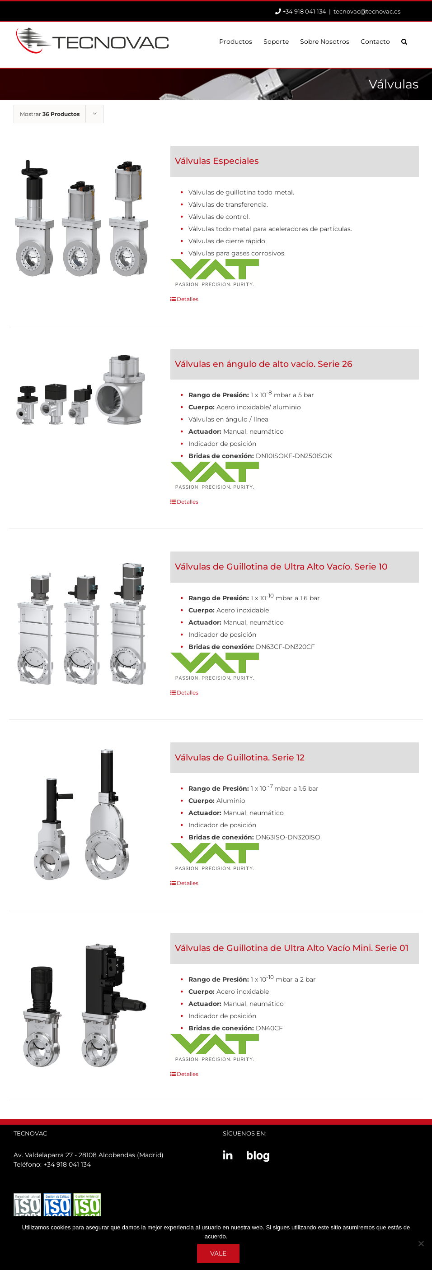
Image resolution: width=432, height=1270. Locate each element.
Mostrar (50, 114)
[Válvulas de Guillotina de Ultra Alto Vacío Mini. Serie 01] (81, 1005)
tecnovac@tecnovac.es (366, 11)
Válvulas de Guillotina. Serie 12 (240, 757)
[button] (404, 41)
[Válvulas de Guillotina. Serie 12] (81, 814)
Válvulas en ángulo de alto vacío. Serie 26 (263, 364)
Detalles (187, 299)
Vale (218, 1253)
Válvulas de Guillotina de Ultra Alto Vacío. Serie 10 (281, 566)
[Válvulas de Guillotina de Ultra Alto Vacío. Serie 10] (81, 624)
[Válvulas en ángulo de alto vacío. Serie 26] (81, 389)
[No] (420, 1243)
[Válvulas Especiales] (81, 218)
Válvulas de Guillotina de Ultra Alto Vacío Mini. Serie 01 (292, 948)
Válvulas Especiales (217, 161)
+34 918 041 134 (67, 1164)
